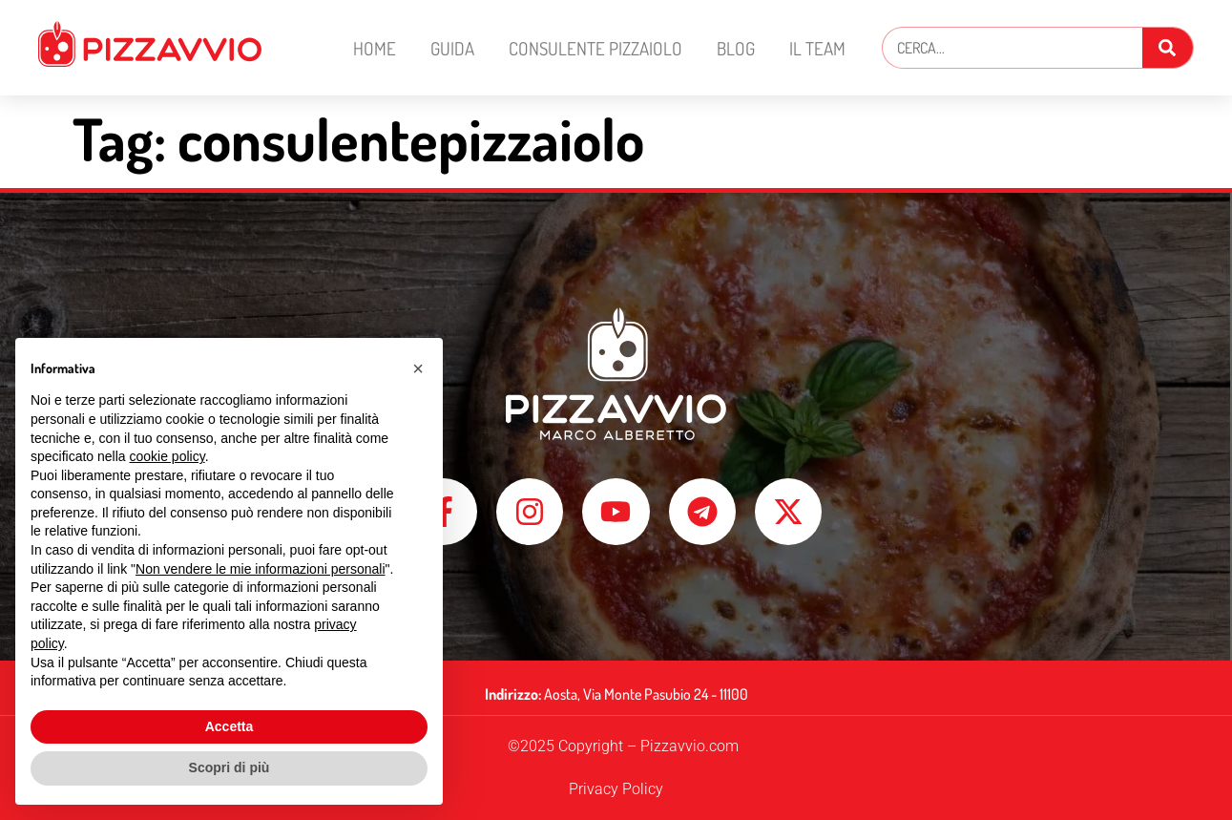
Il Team (817, 48)
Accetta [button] (229, 726)
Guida (452, 48)
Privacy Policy (616, 789)
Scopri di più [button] (229, 767)
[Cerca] (1167, 48)
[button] (418, 368)
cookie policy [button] (167, 456)
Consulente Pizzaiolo (595, 48)
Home (374, 48)
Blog (736, 48)
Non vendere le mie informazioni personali (260, 569)
